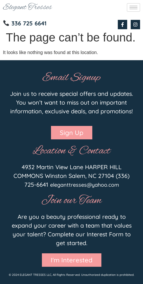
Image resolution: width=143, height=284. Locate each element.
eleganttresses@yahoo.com (84, 184)
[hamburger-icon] (133, 7)
